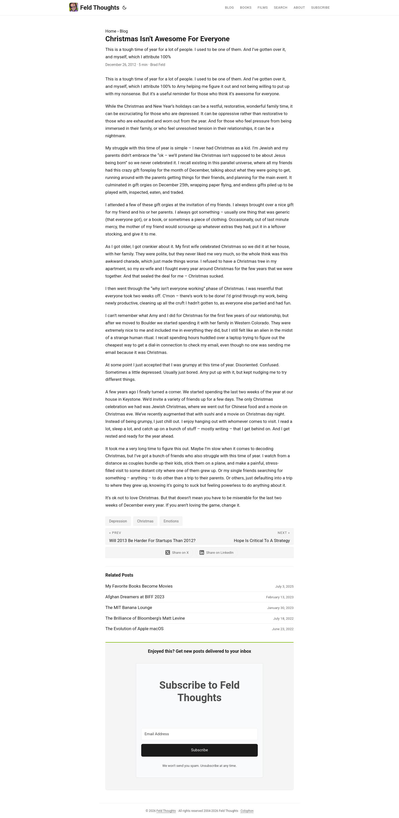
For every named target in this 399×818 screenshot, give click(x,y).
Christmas (145, 521)
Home (110, 31)
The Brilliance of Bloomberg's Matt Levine (145, 618)
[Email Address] (199, 734)
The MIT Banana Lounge (128, 607)
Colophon (246, 811)
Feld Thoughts (94, 7)
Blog (124, 31)
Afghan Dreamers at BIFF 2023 (134, 596)
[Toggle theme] (124, 7)
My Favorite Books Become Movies (139, 586)
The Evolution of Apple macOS (134, 628)
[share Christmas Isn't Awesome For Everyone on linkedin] (216, 552)
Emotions (171, 521)
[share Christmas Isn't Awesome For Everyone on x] (177, 552)
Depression (118, 521)
